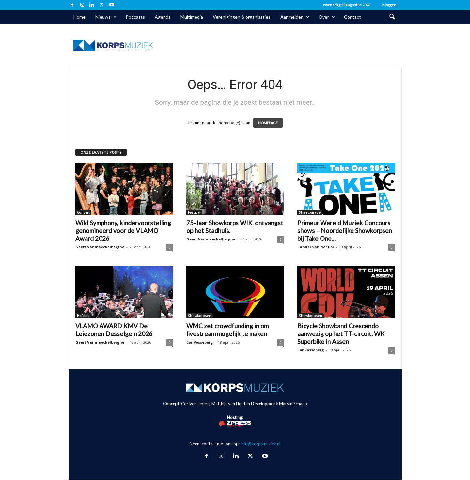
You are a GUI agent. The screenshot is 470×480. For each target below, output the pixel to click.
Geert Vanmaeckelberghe (99, 246)
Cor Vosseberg (199, 342)
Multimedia (191, 17)
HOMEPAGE (268, 123)
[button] (392, 17)
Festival (194, 212)
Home (79, 17)
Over (327, 17)
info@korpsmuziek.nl (260, 443)
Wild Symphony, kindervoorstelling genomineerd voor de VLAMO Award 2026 (123, 230)
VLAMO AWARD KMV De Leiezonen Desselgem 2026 (113, 329)
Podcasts (135, 17)
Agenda (163, 17)
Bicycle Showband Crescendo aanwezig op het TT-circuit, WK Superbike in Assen (340, 333)
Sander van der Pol (315, 246)
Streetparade (310, 212)
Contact (352, 17)
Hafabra (83, 315)
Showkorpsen (199, 315)
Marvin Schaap (293, 403)
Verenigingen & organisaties (242, 17)
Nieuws (106, 17)
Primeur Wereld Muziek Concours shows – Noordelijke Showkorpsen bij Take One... (344, 230)
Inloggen (389, 5)
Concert (83, 212)
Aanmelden (294, 17)
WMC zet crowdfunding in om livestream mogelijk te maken (227, 329)
